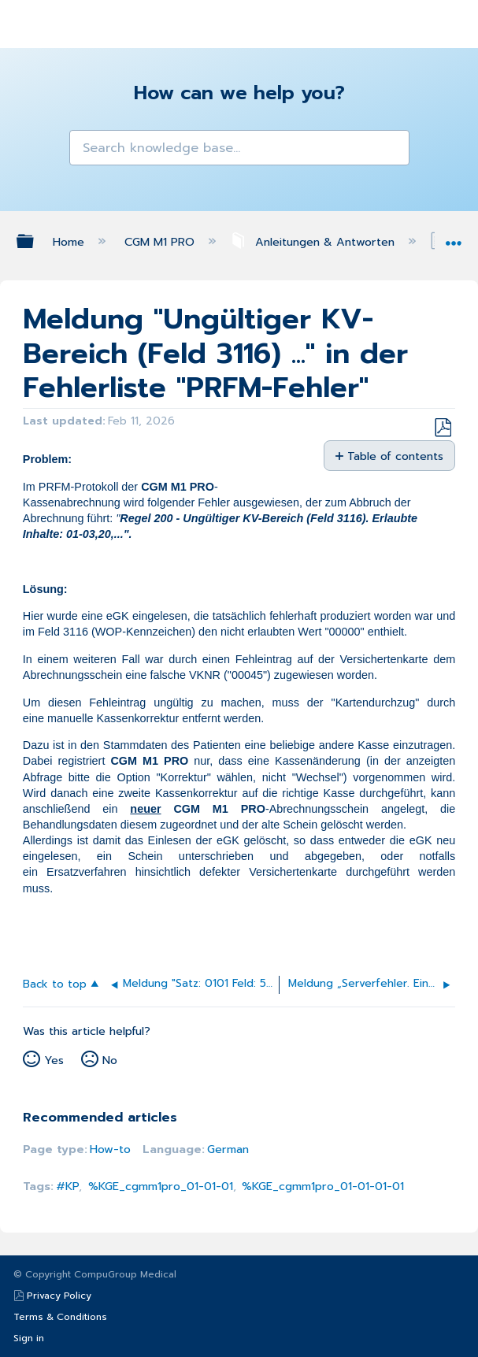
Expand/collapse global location (453, 237)
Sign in (28, 1338)
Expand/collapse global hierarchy (35, 241)
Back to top (55, 983)
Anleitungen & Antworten (314, 241)
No (109, 1060)
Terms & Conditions (60, 1317)
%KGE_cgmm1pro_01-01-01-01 (323, 1186)
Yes (54, 1060)
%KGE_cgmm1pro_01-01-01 (160, 1186)
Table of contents (395, 455)
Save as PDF (442, 428)
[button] (86, 147)
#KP (67, 1186)
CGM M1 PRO (161, 241)
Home (70, 241)
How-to (110, 1149)
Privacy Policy (59, 1295)
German (228, 1149)
